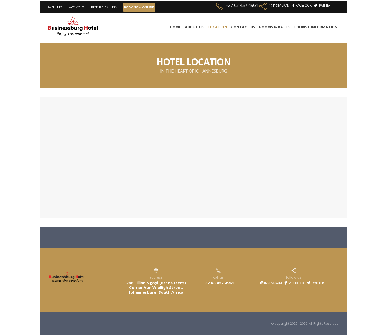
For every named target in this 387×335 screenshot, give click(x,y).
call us (218, 277)
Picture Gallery (104, 7)
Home (175, 26)
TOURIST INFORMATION (316, 26)
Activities (77, 7)
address (156, 277)
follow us (293, 277)
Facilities (55, 7)
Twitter (315, 283)
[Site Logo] (73, 26)
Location (217, 26)
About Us (194, 26)
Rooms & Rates (274, 26)
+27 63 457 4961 (242, 5)
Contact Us (243, 26)
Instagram (271, 283)
